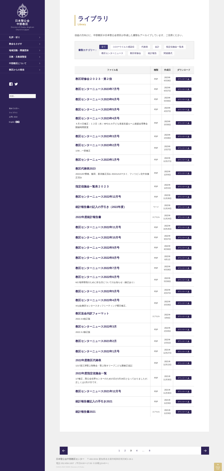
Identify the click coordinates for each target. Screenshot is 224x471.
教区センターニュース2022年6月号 (97, 277)
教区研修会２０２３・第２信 (93, 78)
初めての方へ (14, 108)
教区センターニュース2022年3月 (96, 326)
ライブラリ (13, 113)
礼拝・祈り (14, 37)
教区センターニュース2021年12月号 (98, 391)
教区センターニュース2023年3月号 (97, 136)
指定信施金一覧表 (175, 47)
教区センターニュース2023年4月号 (97, 118)
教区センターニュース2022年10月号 (98, 237)
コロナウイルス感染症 (123, 47)
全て (103, 47)
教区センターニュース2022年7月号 (97, 268)
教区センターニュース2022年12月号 (98, 196)
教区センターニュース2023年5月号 (97, 109)
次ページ (205, 451)
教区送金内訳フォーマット (92, 313)
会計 (157, 47)
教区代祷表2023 (85, 168)
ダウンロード (182, 79)
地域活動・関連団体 (19, 50)
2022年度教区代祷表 (88, 360)
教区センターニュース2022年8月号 (97, 257)
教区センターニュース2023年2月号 (97, 145)
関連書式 (168, 53)
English (12, 122)
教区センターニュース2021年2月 (96, 341)
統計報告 (152, 53)
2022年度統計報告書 (88, 217)
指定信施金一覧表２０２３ (92, 186)
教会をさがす (15, 44)
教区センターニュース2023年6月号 (97, 99)
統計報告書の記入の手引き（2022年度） (100, 207)
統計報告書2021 (85, 411)
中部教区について (17, 63)
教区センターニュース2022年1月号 (97, 351)
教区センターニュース (112, 53)
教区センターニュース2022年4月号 (97, 300)
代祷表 (144, 47)
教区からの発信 (16, 69)
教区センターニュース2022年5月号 (97, 291)
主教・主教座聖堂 (17, 57)
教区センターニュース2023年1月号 (97, 159)
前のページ (64, 451)
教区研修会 (135, 53)
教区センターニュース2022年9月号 (97, 247)
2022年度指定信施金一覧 (91, 373)
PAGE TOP (218, 468)
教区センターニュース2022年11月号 (98, 227)
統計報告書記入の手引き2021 (93, 401)
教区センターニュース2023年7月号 (97, 89)
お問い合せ (13, 117)
